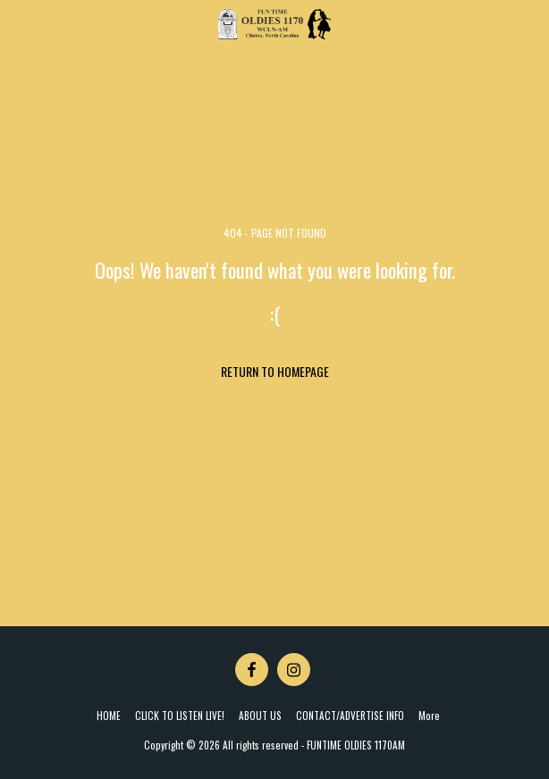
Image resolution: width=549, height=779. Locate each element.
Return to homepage (275, 371)
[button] (19, 24)
